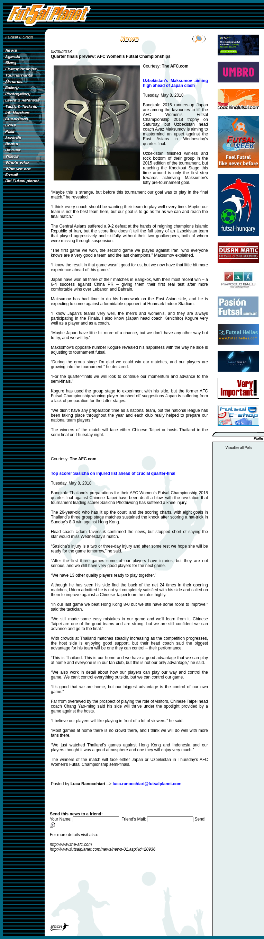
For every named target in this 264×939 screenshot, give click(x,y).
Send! (200, 819)
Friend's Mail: (158, 819)
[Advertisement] (23, 301)
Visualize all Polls (239, 448)
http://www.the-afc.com (71, 844)
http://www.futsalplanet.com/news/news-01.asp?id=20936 (102, 849)
